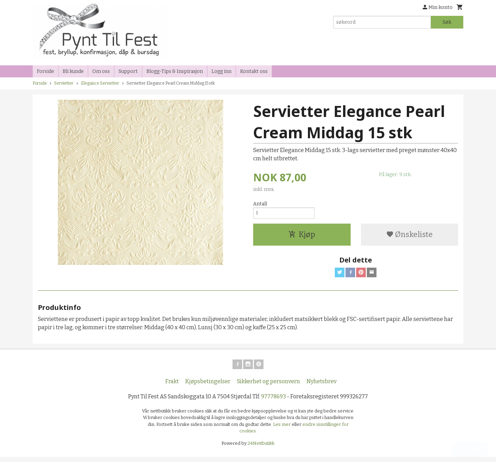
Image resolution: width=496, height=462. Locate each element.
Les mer (282, 429)
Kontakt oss (254, 71)
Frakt (172, 386)
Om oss (101, 71)
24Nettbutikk (261, 448)
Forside (45, 71)
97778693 (273, 401)
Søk (447, 22)
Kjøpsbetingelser (207, 386)
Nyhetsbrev (322, 386)
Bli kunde (73, 71)
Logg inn (221, 71)
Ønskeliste (409, 236)
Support (128, 71)
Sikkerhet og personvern (268, 386)
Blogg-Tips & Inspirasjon (174, 71)
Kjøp (301, 236)
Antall (260, 204)
